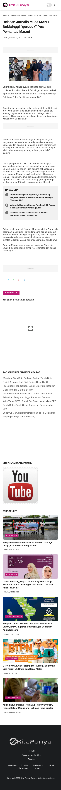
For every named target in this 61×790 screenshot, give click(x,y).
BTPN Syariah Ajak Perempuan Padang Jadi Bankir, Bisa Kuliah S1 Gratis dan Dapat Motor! (29, 667)
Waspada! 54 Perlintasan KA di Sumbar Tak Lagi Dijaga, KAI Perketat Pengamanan (27, 544)
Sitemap (31, 759)
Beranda (6, 15)
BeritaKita (15, 15)
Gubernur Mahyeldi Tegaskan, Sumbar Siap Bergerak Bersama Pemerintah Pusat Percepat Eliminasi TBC (31, 197)
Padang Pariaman (14, 616)
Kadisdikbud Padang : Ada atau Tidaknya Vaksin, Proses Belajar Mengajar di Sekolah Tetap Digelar (28, 706)
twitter (25, 765)
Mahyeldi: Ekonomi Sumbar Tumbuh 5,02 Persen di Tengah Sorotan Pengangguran (32, 206)
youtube (38, 768)
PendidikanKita (13, 698)
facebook (12, 765)
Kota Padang (12, 535)
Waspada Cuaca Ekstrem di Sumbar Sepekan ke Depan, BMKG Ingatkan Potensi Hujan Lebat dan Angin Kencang (27, 626)
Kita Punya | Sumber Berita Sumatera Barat (37, 778)
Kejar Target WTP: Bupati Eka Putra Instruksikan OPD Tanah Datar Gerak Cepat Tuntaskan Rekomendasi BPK (29, 405)
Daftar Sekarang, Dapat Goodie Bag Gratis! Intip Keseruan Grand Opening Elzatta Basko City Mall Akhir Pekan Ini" (28, 584)
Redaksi (31, 751)
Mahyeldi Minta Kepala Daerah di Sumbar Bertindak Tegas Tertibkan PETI (29, 213)
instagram (24, 768)
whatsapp (38, 765)
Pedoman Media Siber (31, 755)
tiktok (51, 765)
